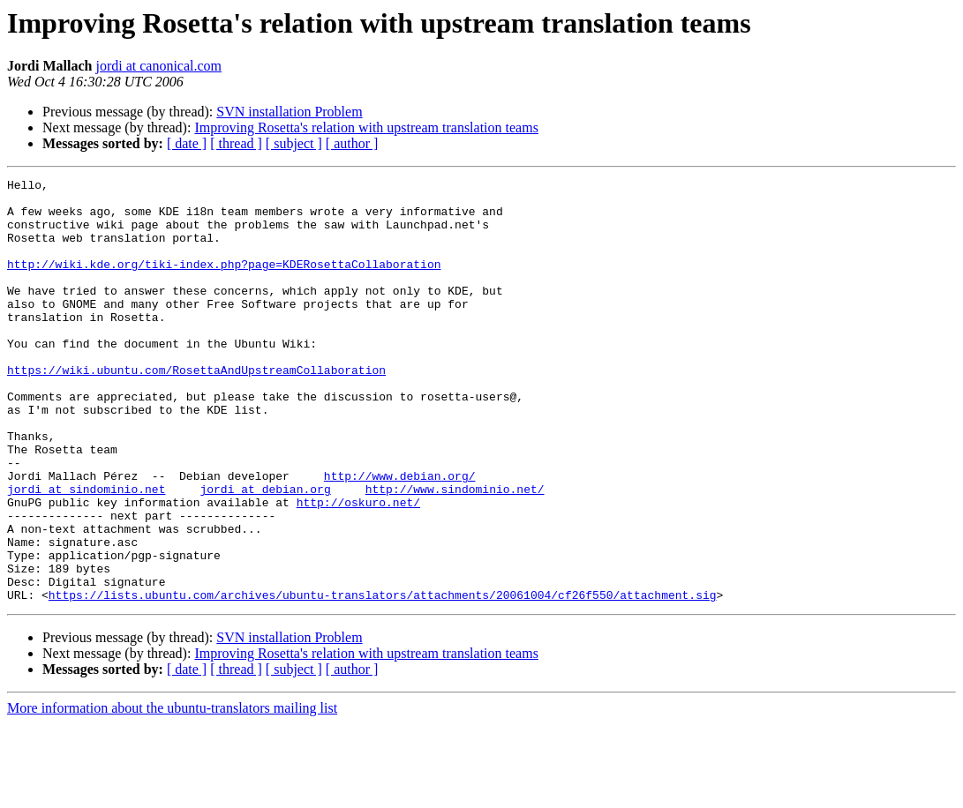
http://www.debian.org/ (400, 536)
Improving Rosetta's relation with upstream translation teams (366, 127)
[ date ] (187, 143)
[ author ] (352, 143)
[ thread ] (236, 143)
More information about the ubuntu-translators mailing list (172, 792)
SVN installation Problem (289, 111)
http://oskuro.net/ (358, 568)
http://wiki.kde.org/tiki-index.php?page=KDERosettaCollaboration (223, 282)
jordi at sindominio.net (86, 552)
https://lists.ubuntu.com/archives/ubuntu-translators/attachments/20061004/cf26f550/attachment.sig (383, 679)
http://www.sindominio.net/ (455, 552)
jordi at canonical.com (158, 65)
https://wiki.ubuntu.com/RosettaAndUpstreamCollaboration (196, 409)
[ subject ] (294, 143)
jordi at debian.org (264, 552)
